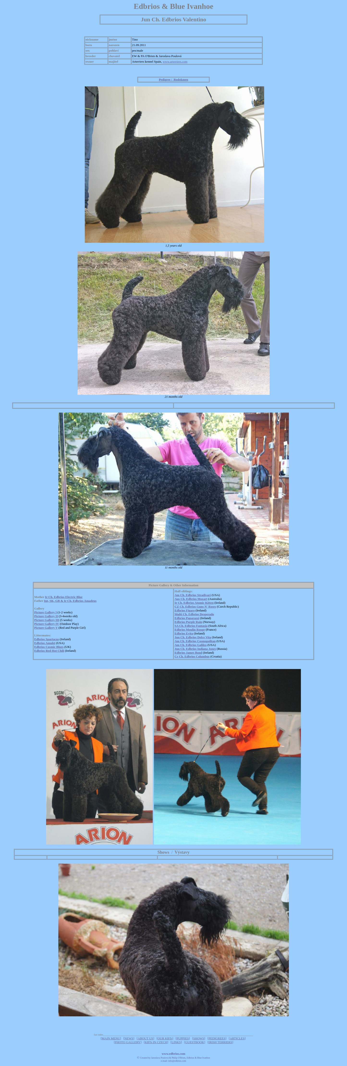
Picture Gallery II (46, 616)
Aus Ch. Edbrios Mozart (191, 599)
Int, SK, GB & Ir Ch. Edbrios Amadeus (70, 601)
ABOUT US (145, 1038)
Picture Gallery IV (46, 624)
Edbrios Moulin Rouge (190, 629)
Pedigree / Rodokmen (173, 79)
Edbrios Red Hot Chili (49, 650)
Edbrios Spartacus (46, 639)
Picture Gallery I (45, 612)
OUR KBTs (165, 1038)
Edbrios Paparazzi (187, 618)
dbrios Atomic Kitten (200, 602)
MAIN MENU (111, 1038)
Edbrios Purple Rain (188, 622)
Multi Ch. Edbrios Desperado (194, 614)
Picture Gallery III (46, 620)
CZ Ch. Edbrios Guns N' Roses (195, 606)
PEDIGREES (216, 1038)
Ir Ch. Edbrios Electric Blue (64, 597)
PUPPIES (183, 1038)
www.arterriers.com (175, 61)
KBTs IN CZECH (156, 1042)
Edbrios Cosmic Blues (49, 647)
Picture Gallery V (46, 627)
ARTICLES (237, 1038)
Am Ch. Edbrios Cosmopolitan (195, 641)
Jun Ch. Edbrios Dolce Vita (193, 637)
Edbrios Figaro (185, 610)
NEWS (128, 1038)
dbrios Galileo (197, 645)
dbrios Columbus (198, 656)
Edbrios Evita (184, 633)
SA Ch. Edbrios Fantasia (191, 626)
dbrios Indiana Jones (202, 649)
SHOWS (198, 1038)
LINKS (176, 1042)
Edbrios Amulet (44, 643)
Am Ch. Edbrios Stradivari (193, 595)
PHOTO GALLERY (127, 1042)
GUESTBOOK (194, 1042)
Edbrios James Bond (188, 652)
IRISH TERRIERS (220, 1042)
